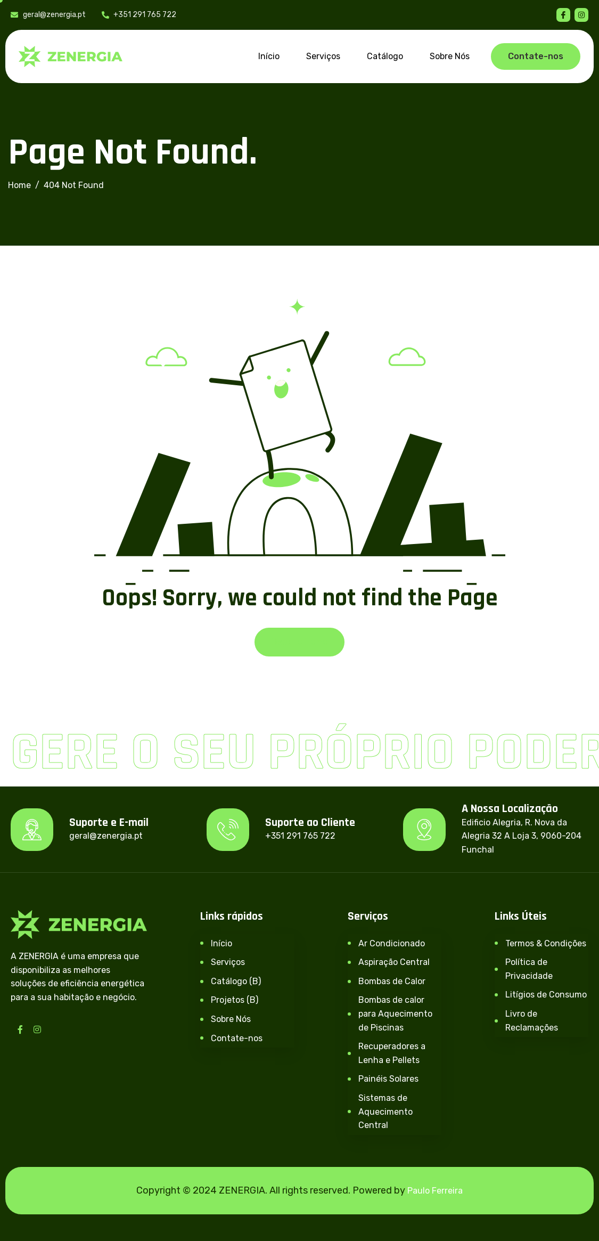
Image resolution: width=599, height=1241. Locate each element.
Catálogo (385, 56)
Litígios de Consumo (546, 994)
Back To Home (299, 642)
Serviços (323, 56)
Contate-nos (236, 1038)
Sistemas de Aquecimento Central (385, 1111)
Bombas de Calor (391, 981)
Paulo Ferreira (435, 1191)
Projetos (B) (234, 1000)
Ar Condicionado (391, 943)
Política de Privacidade (529, 969)
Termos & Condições (545, 943)
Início (269, 56)
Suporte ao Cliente (310, 822)
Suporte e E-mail (109, 822)
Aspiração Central (394, 962)
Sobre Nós (450, 56)
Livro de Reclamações (531, 1021)
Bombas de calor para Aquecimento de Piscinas (395, 1013)
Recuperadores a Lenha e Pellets (391, 1053)
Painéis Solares (388, 1079)
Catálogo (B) (236, 981)
